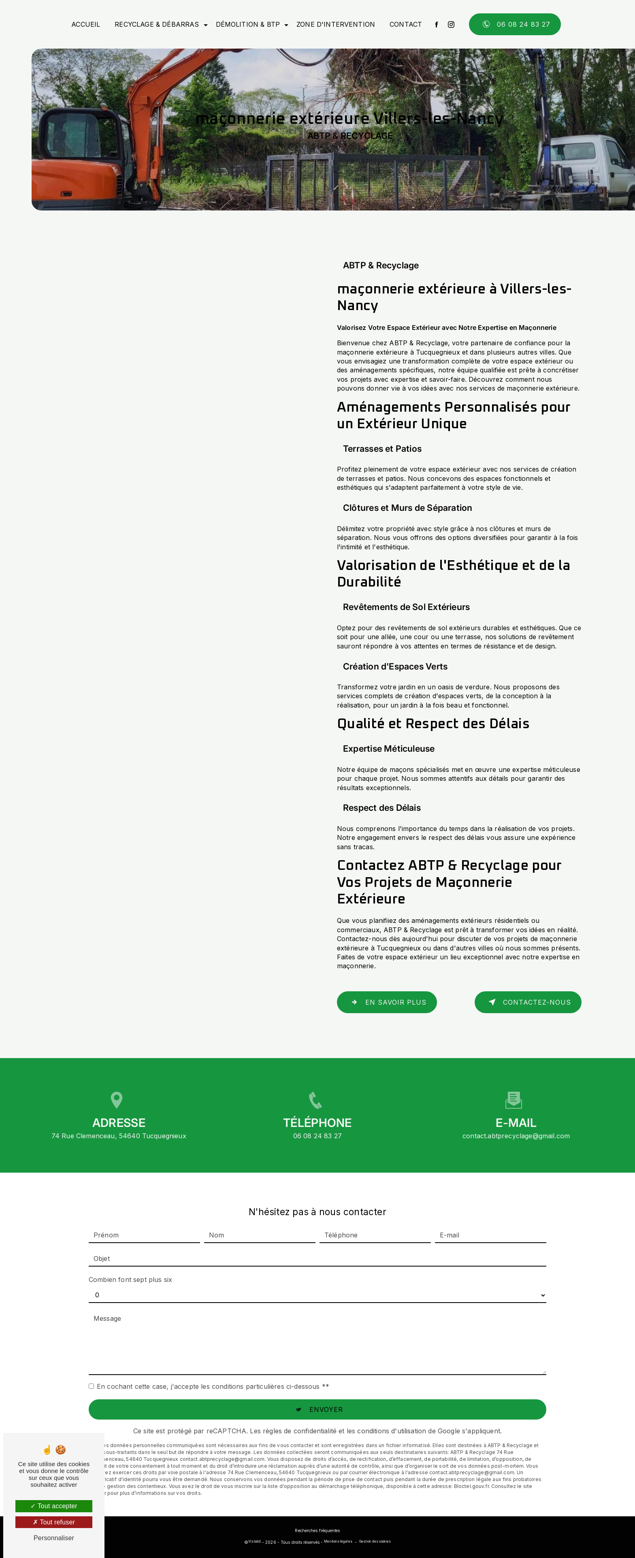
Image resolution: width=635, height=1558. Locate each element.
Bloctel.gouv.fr (471, 1471)
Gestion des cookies (375, 1541)
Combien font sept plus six (130, 1264)
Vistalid (254, 1541)
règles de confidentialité (300, 1416)
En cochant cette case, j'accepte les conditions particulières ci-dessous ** (213, 1371)
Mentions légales (338, 1541)
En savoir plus (386, 1002)
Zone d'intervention (335, 24)
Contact (406, 24)
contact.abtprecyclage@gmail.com (516, 1120)
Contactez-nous (528, 1002)
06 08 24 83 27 (514, 24)
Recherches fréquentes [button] (317, 1530)
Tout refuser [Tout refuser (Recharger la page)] (54, 1522)
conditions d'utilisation (391, 1416)
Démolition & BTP (248, 24)
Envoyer (326, 1394)
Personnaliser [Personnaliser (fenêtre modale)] (54, 1538)
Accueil (85, 24)
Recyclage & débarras (157, 24)
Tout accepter (53, 1506)
